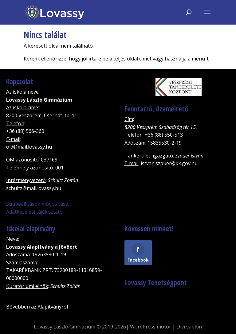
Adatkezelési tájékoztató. (35, 211)
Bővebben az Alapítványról (37, 306)
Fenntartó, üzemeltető (156, 109)
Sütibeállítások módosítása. (37, 203)
